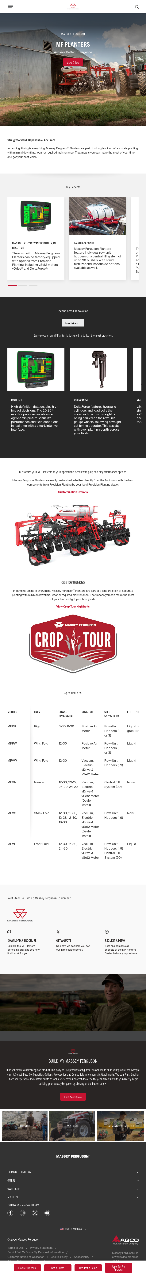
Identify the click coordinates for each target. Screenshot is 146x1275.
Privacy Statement (41, 1247)
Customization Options (73, 492)
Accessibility (81, 1256)
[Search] (137, 6)
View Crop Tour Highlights (73, 606)
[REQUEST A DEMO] (122, 942)
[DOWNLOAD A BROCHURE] (24, 942)
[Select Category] (73, 323)
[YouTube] (47, 1212)
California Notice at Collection (25, 1256)
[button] (12, 284)
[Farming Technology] (120, 1126)
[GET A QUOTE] (73, 941)
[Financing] (25, 1126)
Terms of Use (15, 1247)
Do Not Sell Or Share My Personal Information (35, 1252)
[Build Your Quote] (73, 1097)
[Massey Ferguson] (73, 6)
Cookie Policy (59, 1256)
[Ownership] (73, 1126)
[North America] (73, 1228)
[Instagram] (22, 1212)
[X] (35, 1212)
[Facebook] (10, 1212)
